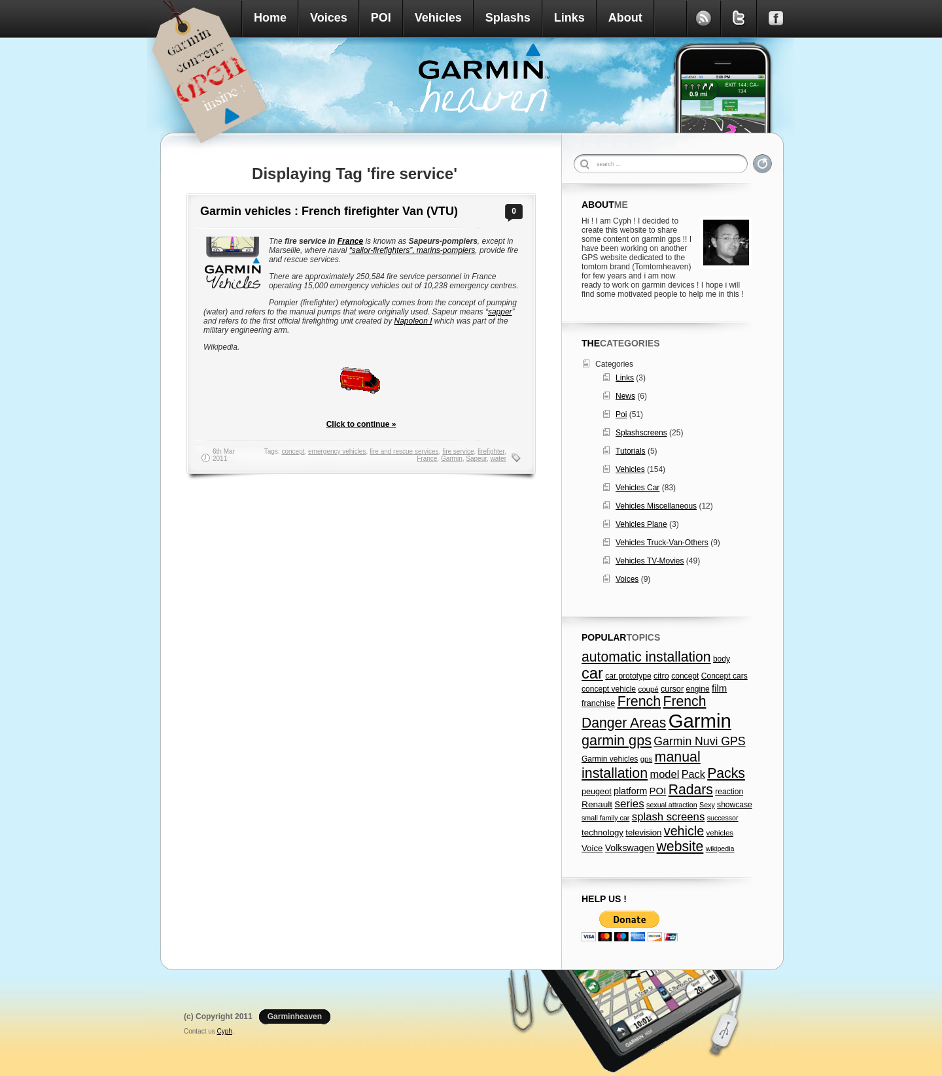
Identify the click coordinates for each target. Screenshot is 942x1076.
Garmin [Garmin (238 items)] (700, 720)
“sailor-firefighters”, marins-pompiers (412, 250)
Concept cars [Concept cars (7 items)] (724, 676)
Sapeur (476, 458)
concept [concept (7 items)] (685, 676)
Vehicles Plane (641, 524)
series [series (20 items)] (629, 804)
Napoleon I (413, 321)
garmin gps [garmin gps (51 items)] (617, 740)
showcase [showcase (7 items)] (734, 804)
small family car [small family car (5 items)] (605, 818)
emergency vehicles (337, 451)
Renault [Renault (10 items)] (597, 804)
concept (292, 451)
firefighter (491, 451)
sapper (500, 311)
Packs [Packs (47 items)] (726, 773)
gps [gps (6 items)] (646, 759)
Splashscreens (641, 432)
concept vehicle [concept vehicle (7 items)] (609, 689)
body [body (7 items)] (721, 659)
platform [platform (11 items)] (630, 791)
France (350, 241)
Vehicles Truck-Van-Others (662, 542)
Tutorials (631, 451)
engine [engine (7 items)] (697, 689)
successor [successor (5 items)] (723, 818)
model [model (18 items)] (664, 774)
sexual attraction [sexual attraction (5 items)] (671, 805)
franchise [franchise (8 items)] (598, 703)
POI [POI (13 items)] (658, 790)
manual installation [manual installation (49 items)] (641, 765)
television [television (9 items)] (643, 832)
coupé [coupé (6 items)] (648, 689)
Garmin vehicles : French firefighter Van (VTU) (329, 211)
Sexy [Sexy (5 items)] (707, 805)
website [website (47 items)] (680, 846)
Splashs (508, 17)
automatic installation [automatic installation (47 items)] (646, 656)
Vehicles (438, 17)
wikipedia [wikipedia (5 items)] (720, 848)
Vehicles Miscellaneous (656, 506)
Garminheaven (295, 1016)
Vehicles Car (637, 487)
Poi (621, 414)
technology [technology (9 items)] (602, 832)
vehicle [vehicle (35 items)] (684, 831)
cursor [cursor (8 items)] (672, 689)
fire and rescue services (404, 451)
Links (569, 17)
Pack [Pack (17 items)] (693, 774)
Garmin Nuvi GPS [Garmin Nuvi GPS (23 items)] (699, 741)
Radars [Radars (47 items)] (691, 789)
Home (270, 17)
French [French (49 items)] (639, 701)
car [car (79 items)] (592, 673)
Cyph (224, 1031)
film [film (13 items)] (719, 688)
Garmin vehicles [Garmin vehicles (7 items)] (610, 759)
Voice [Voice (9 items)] (592, 848)
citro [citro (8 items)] (661, 676)
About (625, 17)
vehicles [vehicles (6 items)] (719, 833)
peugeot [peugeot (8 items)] (597, 791)
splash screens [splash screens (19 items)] (668, 817)
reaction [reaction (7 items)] (729, 791)
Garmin (451, 458)
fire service (458, 451)
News (625, 396)
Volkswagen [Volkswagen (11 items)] (630, 848)
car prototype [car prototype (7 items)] (628, 676)
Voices (328, 17)
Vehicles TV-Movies (650, 560)
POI (381, 17)
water (498, 458)
